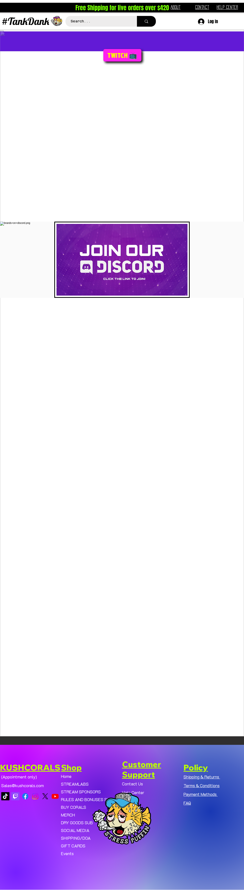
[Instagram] (35, 796)
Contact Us (132, 783)
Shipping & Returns (201, 776)
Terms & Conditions (201, 785)
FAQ (187, 803)
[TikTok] (5, 796)
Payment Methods (200, 794)
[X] (45, 796)
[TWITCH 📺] (122, 55)
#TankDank (25, 21)
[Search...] (98, 21)
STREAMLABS (75, 784)
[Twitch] (15, 796)
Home (66, 776)
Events (67, 853)
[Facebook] (25, 796)
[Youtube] (55, 796)
